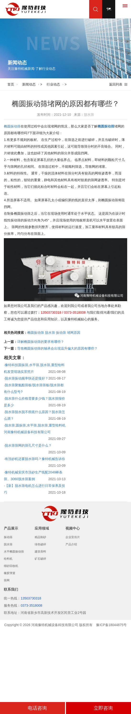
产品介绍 (71, 544)
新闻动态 (29, 84)
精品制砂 (40, 537)
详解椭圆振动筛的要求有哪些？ (40, 342)
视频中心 (73, 528)
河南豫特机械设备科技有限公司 (54, 625)
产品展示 (11, 528)
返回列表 (115, 84)
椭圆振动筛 (12, 126)
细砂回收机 (11, 566)
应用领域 (42, 528)
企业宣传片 (73, 537)
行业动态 (53, 84)
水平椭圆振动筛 (14, 551)
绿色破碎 (40, 544)
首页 (10, 84)
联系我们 (11, 589)
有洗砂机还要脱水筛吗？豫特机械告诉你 (35, 459)
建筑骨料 (40, 551)
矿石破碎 (40, 558)
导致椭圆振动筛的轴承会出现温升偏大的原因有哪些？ (57, 348)
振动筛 (61, 332)
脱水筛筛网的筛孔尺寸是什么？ (28, 445)
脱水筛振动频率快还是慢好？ (26, 378)
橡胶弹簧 (9, 573)
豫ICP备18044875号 (111, 625)
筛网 (7, 580)
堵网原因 (73, 332)
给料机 (8, 558)
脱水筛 (89, 114)
